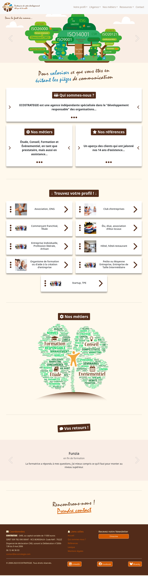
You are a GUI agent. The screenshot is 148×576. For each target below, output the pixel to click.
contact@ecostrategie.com (18, 555)
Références (73, 544)
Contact (140, 7)
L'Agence (94, 7)
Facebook (105, 564)
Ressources (126, 7)
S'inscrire (114, 537)
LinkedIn (74, 564)
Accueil (71, 536)
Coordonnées (17, 532)
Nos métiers (109, 7)
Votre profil (79, 7)
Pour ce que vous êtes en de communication (74, 75)
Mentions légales (75, 551)
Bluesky (135, 564)
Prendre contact (74, 511)
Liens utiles (77, 532)
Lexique (71, 548)
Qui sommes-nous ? (77, 540)
